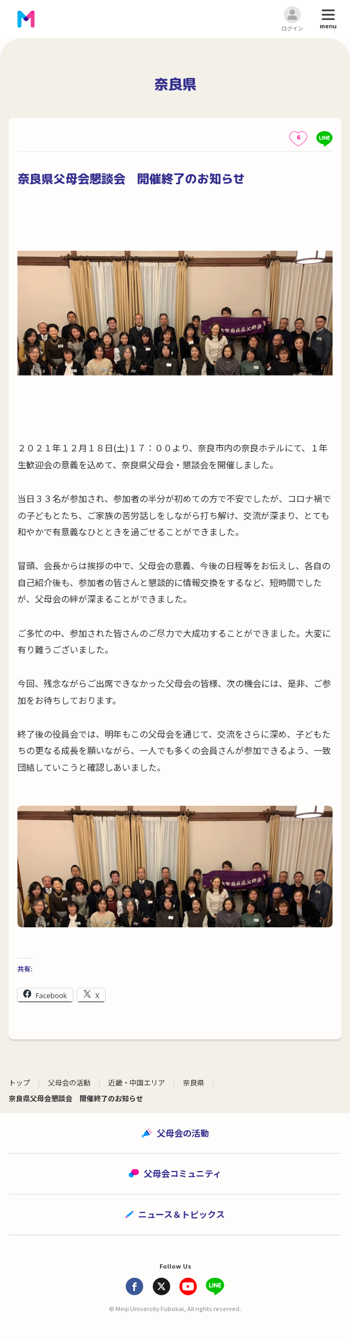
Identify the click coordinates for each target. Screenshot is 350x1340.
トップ (19, 1082)
